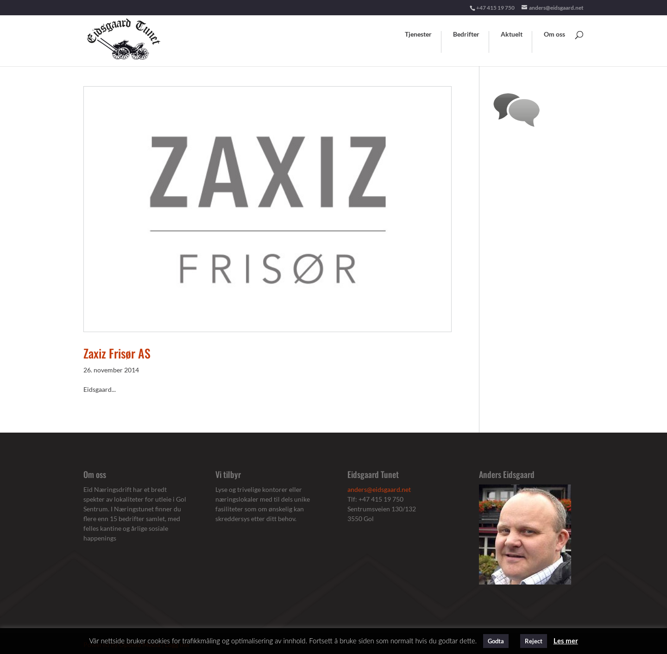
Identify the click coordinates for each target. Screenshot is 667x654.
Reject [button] (533, 641)
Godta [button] (496, 641)
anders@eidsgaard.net (379, 489)
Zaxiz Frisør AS (117, 353)
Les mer (566, 640)
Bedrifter (466, 34)
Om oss (554, 34)
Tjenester (418, 34)
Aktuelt (511, 34)
